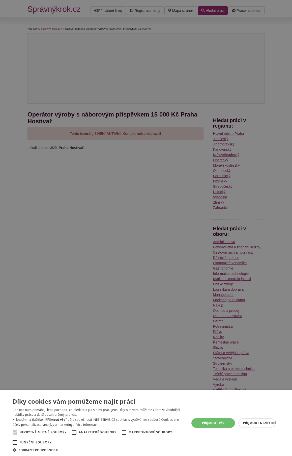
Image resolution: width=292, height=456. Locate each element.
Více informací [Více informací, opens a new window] (86, 425)
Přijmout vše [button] (213, 423)
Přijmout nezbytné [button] (259, 423)
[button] (98, 449)
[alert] (146, 228)
